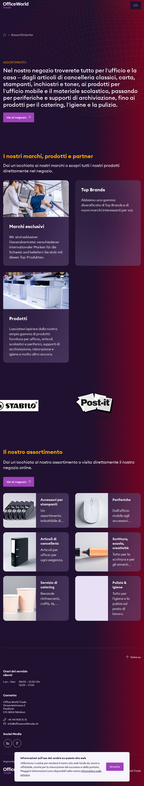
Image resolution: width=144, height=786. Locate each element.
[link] (36, 226)
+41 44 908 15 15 (17, 719)
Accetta (115, 766)
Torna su (135, 657)
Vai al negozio (16, 117)
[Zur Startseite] (15, 5)
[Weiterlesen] (36, 226)
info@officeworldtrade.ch (23, 723)
